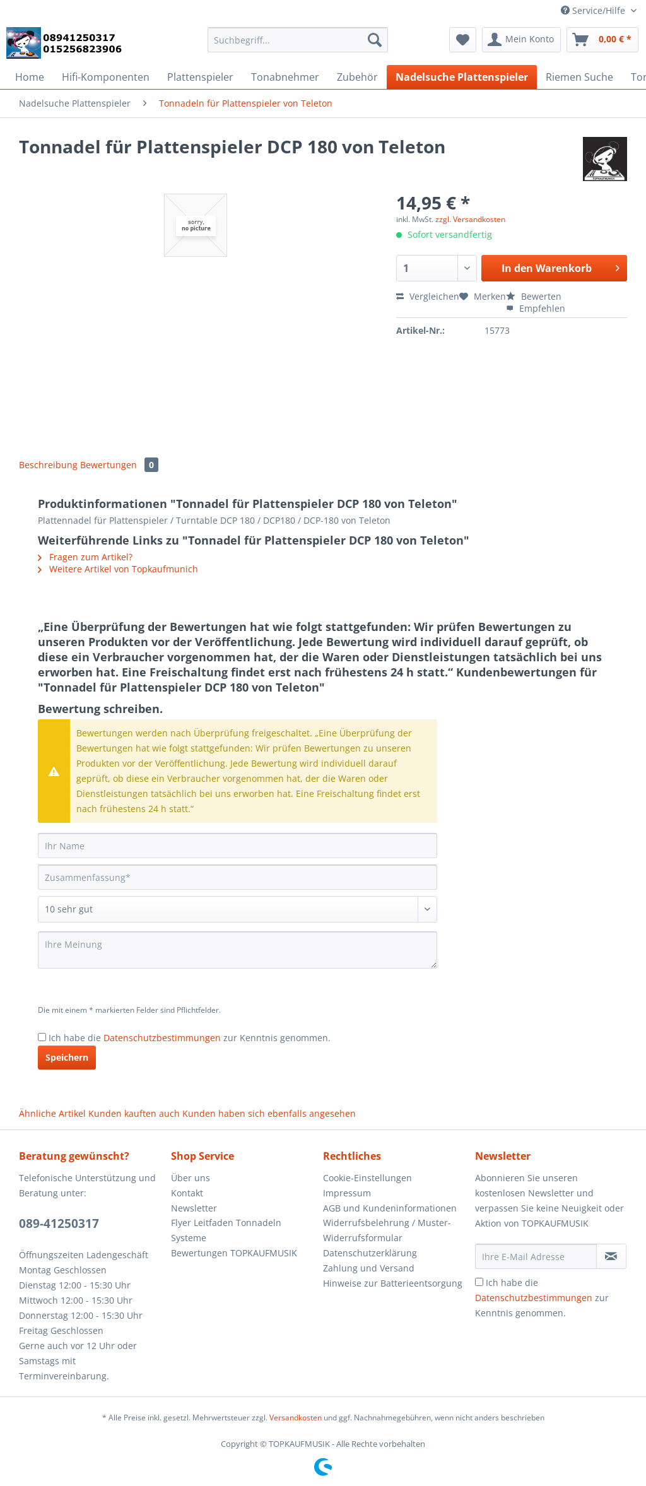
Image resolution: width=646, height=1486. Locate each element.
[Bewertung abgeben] (237, 909)
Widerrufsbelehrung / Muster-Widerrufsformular (387, 1230)
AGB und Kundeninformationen (390, 1208)
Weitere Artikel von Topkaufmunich (118, 569)
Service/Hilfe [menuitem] (594, 10)
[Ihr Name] (237, 845)
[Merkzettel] (462, 39)
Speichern (66, 1057)
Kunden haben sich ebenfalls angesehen (269, 1113)
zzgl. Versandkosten (470, 219)
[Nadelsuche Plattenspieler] (462, 77)
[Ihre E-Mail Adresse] (536, 1256)
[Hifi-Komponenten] (105, 77)
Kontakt (187, 1193)
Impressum (347, 1193)
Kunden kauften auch (134, 1113)
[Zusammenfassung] (237, 877)
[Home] (29, 77)
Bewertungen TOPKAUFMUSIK (234, 1253)
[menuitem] (298, 45)
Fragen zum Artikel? (85, 557)
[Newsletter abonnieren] (611, 1256)
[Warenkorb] (602, 39)
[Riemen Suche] (579, 77)
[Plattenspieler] (200, 77)
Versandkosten (295, 1417)
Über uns (190, 1178)
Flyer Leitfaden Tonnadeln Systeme (226, 1230)
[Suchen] (374, 39)
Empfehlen (535, 308)
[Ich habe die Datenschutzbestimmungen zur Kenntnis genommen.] (42, 1037)
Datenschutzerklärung (370, 1253)
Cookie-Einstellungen (367, 1178)
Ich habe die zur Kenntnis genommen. (190, 1038)
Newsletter (194, 1208)
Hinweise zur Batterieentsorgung (392, 1283)
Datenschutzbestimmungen (162, 1038)
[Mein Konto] (521, 39)
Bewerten (533, 296)
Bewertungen (119, 465)
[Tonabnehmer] (285, 77)
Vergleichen (427, 296)
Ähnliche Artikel (52, 1113)
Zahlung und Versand (368, 1268)
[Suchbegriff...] (298, 39)
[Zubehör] (357, 77)
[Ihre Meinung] (237, 950)
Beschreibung (48, 465)
